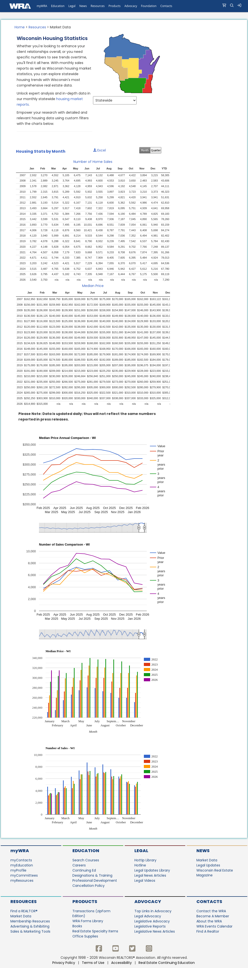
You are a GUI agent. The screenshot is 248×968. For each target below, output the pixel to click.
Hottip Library (145, 860)
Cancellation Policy (88, 885)
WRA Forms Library (87, 921)
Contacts (209, 901)
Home (20, 27)
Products (84, 901)
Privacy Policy (63, 962)
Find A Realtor (207, 931)
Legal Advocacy (147, 916)
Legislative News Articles (154, 931)
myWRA (19, 851)
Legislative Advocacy (152, 921)
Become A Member (212, 916)
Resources (37, 27)
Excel (99, 150)
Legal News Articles (150, 875)
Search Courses (85, 860)
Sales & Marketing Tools (30, 931)
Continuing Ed (84, 870)
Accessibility (121, 962)
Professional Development (94, 880)
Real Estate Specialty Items (95, 931)
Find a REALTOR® (24, 911)
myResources (21, 880)
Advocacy (147, 901)
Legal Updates (208, 865)
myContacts (21, 860)
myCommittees (24, 875)
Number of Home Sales (92, 161)
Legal (141, 851)
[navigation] (124, 6)
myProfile (18, 870)
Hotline (140, 865)
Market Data (206, 860)
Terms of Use (93, 962)
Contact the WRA (211, 911)
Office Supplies (85, 936)
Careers (79, 865)
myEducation (21, 865)
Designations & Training (92, 875)
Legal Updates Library (152, 870)
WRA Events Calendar (214, 926)
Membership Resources (30, 921)
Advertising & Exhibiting (29, 926)
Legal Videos (144, 880)
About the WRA (209, 921)
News (202, 851)
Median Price (93, 285)
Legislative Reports (150, 926)
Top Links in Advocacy (152, 911)
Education (85, 851)
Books (77, 926)
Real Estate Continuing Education (167, 962)
